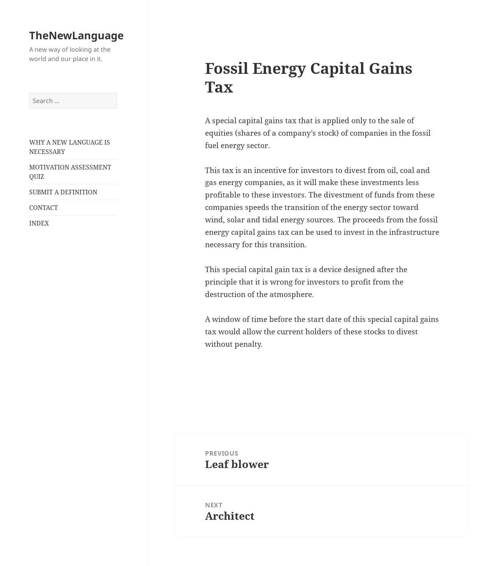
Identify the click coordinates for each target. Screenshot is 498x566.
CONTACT (43, 207)
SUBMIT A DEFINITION (63, 192)
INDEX (39, 223)
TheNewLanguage (76, 35)
